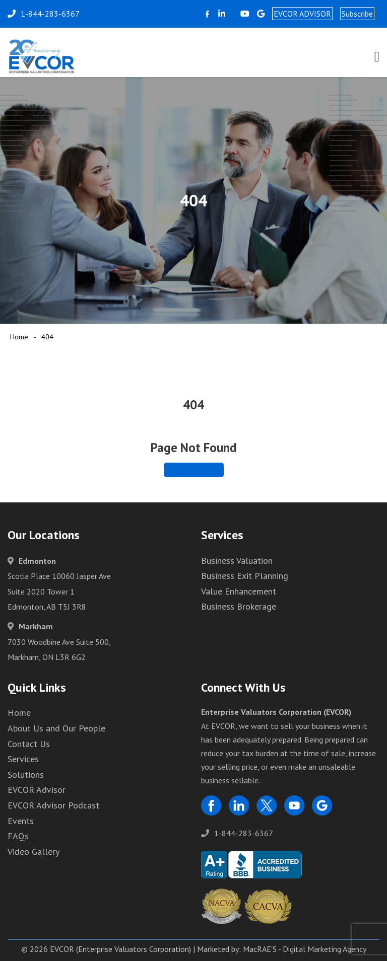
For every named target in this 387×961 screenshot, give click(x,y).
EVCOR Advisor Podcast (53, 805)
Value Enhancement (238, 591)
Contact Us (29, 744)
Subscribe (357, 14)
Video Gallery (33, 851)
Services (23, 759)
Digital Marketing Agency (324, 949)
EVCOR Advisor (37, 789)
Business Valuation (237, 560)
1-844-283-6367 (237, 833)
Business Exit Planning (244, 575)
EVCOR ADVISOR (302, 14)
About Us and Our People (56, 728)
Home (19, 336)
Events (21, 821)
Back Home (193, 470)
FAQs (18, 836)
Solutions (26, 774)
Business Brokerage (238, 606)
